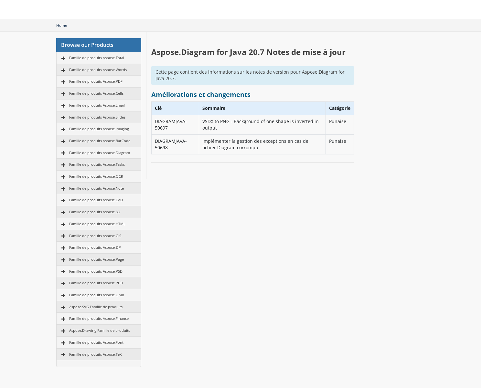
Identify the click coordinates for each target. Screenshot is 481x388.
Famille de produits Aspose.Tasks (97, 164)
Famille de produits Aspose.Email (97, 105)
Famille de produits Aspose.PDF (96, 81)
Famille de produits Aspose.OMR (96, 294)
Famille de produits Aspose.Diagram (99, 152)
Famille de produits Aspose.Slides (97, 117)
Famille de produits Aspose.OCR (96, 176)
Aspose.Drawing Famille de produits (99, 330)
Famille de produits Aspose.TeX (95, 354)
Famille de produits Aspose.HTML (97, 223)
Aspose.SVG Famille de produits (96, 306)
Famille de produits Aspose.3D (94, 211)
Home (61, 25)
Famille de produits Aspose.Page (96, 259)
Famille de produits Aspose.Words (98, 69)
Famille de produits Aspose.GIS (95, 235)
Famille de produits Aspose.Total (96, 57)
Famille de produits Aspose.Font (96, 342)
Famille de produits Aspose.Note (96, 188)
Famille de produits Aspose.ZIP (95, 247)
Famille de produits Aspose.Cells (96, 93)
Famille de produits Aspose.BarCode (99, 140)
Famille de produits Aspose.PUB (96, 282)
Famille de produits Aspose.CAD (96, 199)
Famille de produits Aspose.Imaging (99, 128)
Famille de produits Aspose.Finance (99, 318)
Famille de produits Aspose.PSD (96, 271)
